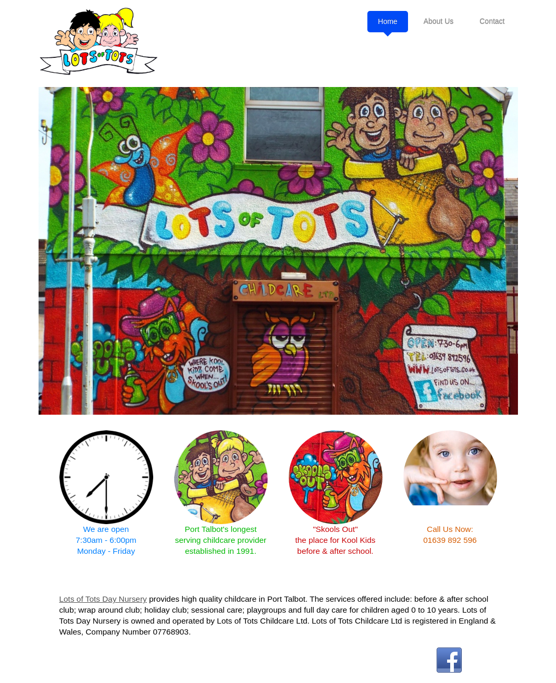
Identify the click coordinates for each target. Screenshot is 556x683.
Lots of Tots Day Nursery (103, 598)
